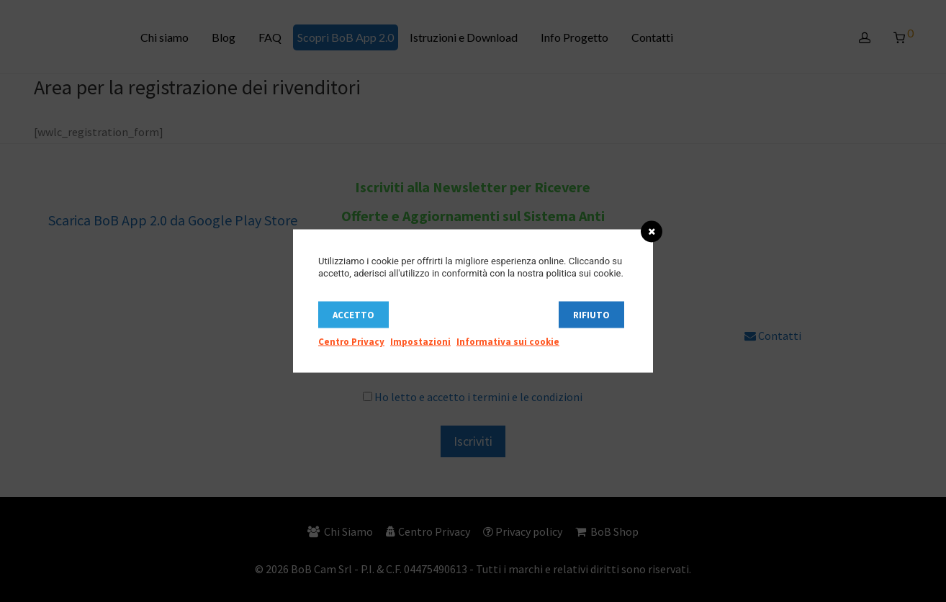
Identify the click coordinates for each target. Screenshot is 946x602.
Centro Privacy (351, 342)
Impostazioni (420, 342)
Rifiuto (591, 315)
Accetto (353, 315)
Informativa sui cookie (507, 342)
